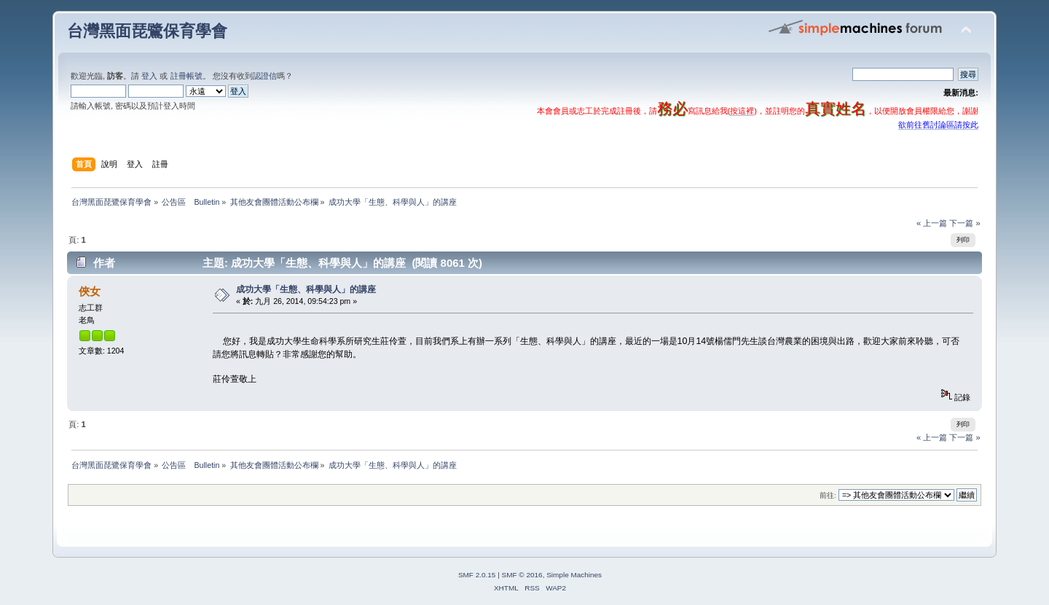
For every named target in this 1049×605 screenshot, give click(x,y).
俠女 (90, 291)
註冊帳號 (186, 75)
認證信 (265, 75)
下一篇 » (964, 223)
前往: (828, 495)
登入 (149, 75)
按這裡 (742, 110)
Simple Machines (574, 575)
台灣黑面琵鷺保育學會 (147, 31)
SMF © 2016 (522, 575)
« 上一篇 (931, 223)
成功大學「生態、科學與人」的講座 (306, 289)
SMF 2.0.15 (477, 575)
